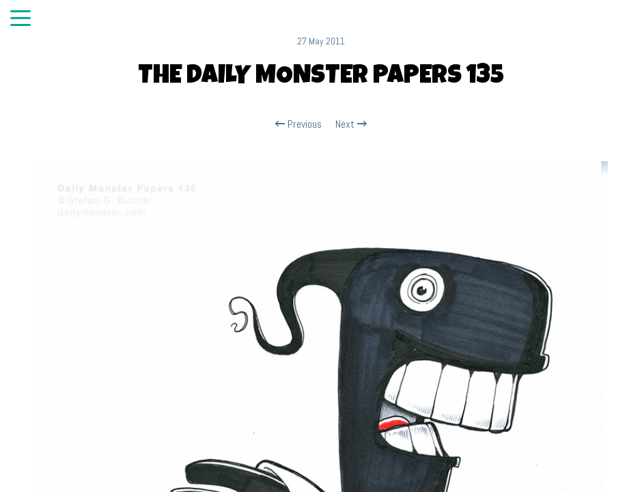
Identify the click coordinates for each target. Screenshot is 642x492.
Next (351, 124)
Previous (298, 124)
